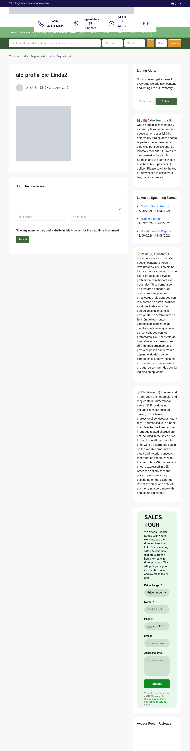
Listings (41, 32)
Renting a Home (62, 627)
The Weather (81, 627)
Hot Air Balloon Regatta (156, 231)
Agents (84, 32)
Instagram (104, 682)
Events (95, 32)
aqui (11, 650)
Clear (161, 43)
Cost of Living (82, 621)
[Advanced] (150, 43)
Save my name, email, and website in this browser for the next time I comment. (68, 230)
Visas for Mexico (83, 633)
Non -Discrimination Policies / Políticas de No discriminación (95, 735)
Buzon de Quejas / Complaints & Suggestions (95, 718)
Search (174, 43)
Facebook (85, 682)
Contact (145, 32)
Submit (22, 239)
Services (25, 32)
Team (73, 32)
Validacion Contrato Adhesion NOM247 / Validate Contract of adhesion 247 (95, 722)
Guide (105, 32)
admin (33, 87)
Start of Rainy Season (155, 206)
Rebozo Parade (150, 219)
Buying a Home (61, 621)
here (20, 639)
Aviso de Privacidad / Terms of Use (95, 713)
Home (13, 32)
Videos (134, 32)
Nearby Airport (61, 633)
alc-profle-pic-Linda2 (34, 56)
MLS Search (60, 32)
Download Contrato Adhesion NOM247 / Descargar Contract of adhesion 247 (95, 731)
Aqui (33, 623)
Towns (119, 32)
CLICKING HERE (18, 631)
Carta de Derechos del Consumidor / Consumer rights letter (95, 727)
